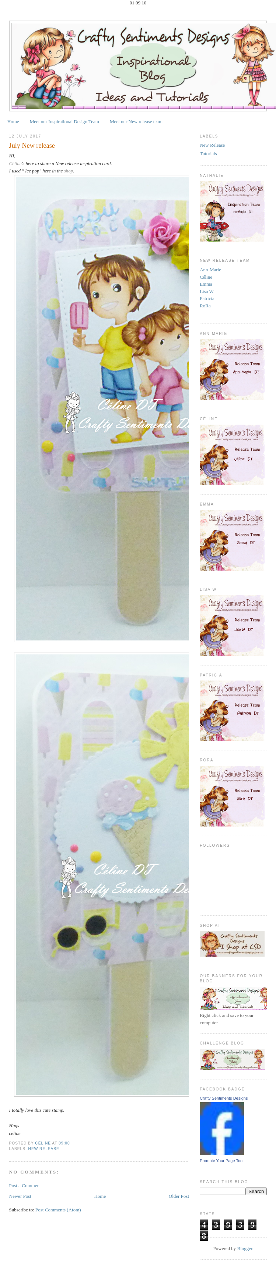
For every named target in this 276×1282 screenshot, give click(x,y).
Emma (206, 284)
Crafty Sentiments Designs (224, 1098)
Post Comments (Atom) (58, 1210)
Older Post (179, 1196)
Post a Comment (25, 1185)
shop (68, 171)
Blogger (244, 1248)
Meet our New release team (136, 121)
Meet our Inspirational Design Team (64, 121)
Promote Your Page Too (221, 1160)
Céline (15, 163)
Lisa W (207, 291)
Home (13, 121)
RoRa (205, 305)
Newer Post (20, 1196)
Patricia (207, 298)
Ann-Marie (210, 269)
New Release (43, 1149)
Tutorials (208, 153)
